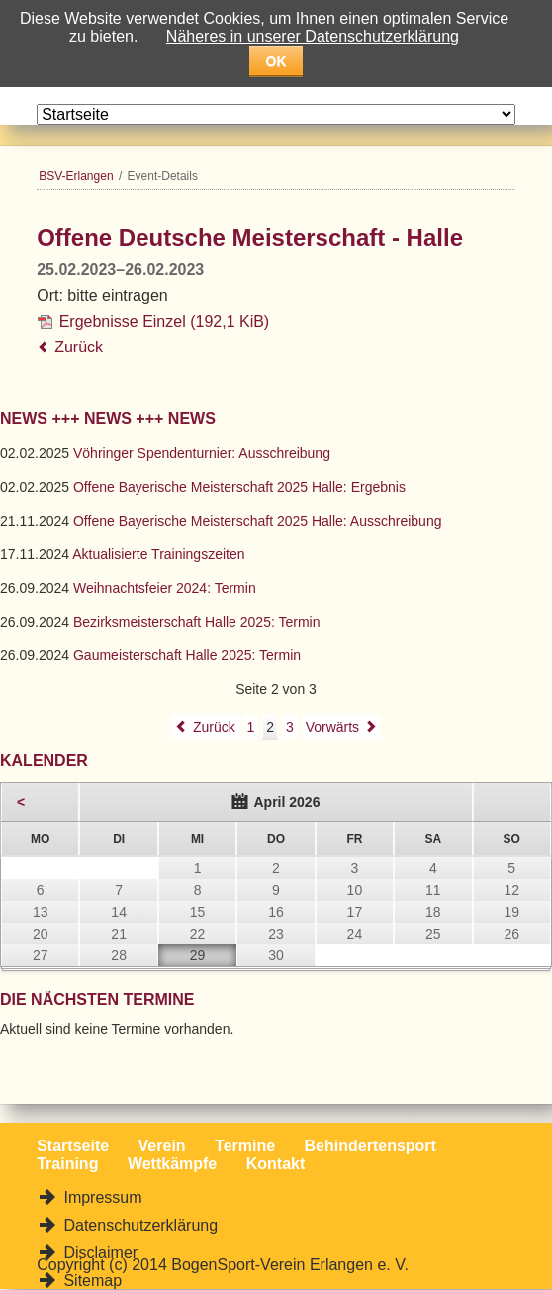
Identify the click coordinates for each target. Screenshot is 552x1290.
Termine (245, 1146)
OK (276, 61)
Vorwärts (332, 727)
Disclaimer (98, 1252)
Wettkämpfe (172, 1163)
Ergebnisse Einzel (164, 321)
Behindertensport (370, 1146)
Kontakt (276, 1163)
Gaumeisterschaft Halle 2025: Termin (187, 655)
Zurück (78, 347)
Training (67, 1163)
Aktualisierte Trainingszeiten (158, 554)
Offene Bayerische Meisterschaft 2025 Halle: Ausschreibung (257, 521)
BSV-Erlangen (76, 176)
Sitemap (90, 1280)
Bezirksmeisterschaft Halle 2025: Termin (197, 622)
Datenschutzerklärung (138, 1225)
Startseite (73, 1146)
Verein (162, 1146)
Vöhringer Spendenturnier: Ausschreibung (201, 453)
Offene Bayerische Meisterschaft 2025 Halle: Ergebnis (239, 487)
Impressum (100, 1197)
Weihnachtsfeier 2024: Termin (164, 588)
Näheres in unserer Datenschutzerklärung (312, 36)
